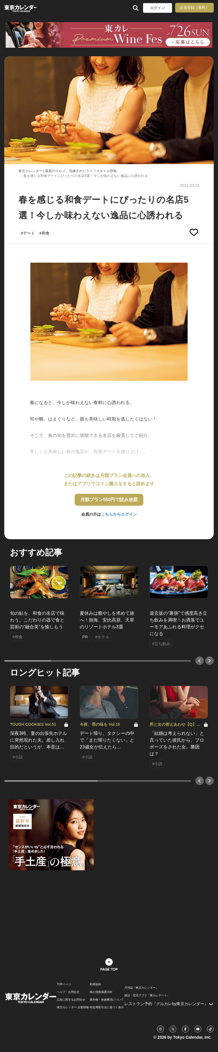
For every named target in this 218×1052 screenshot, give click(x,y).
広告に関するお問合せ (71, 999)
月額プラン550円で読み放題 (109, 499)
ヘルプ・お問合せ (68, 992)
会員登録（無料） (194, 7)
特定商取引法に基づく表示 (107, 1007)
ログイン (157, 8)
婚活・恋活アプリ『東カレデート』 (147, 995)
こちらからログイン (119, 514)
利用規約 (95, 984)
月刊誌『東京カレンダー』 (141, 987)
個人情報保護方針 (101, 992)
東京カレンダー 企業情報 (73, 1007)
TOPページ (64, 984)
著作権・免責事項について (107, 999)
